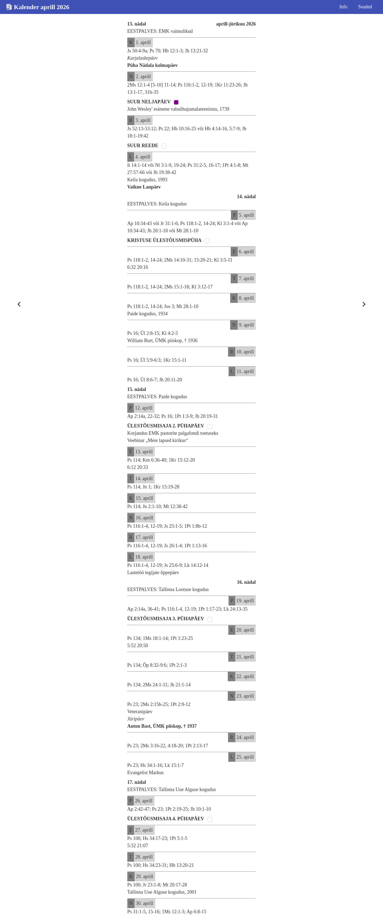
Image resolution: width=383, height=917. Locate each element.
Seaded (365, 6)
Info (343, 6)
